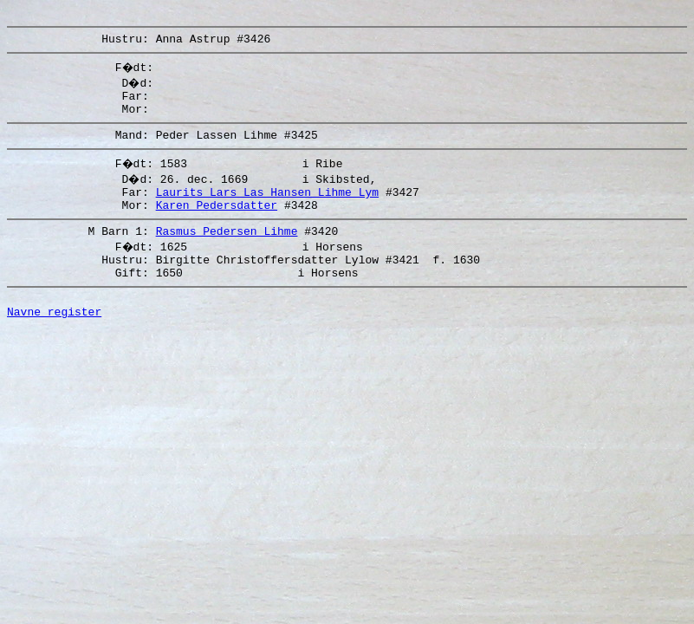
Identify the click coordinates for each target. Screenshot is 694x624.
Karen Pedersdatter (216, 223)
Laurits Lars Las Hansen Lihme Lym (267, 207)
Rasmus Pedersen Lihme (227, 251)
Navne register (54, 342)
